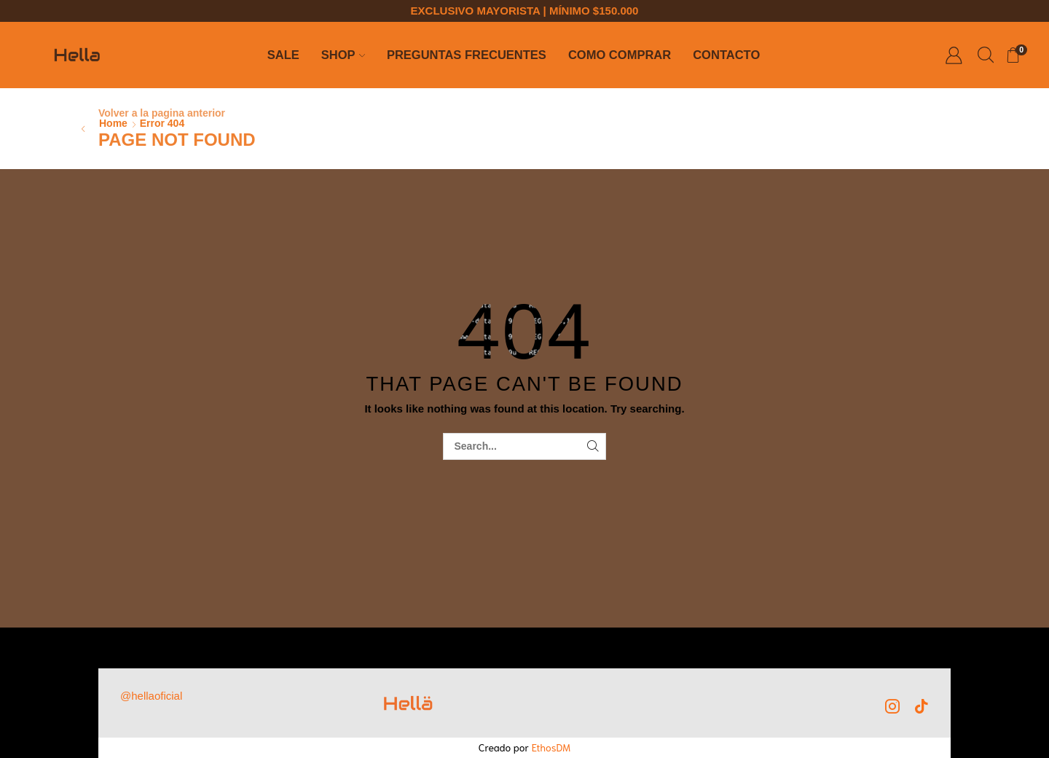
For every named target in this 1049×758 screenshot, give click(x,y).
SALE (283, 55)
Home (113, 123)
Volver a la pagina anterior (161, 113)
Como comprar (619, 55)
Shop (343, 55)
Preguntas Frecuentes (466, 55)
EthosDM (551, 747)
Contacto (726, 55)
